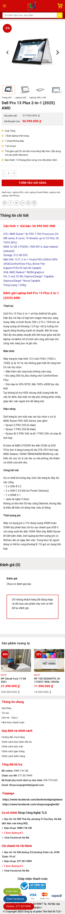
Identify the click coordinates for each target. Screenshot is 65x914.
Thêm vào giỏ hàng (32, 182)
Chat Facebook (15, 898)
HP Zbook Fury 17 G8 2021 (13, 680)
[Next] (57, 52)
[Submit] (60, 15)
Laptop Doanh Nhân (38, 192)
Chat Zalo (12, 891)
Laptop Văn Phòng (10, 195)
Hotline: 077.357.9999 (18, 906)
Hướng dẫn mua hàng (13, 737)
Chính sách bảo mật (12, 746)
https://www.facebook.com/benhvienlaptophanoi (32, 799)
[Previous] (8, 52)
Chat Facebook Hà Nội (16, 837)
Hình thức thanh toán (13, 722)
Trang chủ (7, 97)
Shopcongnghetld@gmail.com (26, 785)
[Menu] (4, 6)
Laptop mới (20, 97)
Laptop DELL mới (37, 97)
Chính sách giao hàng (13, 751)
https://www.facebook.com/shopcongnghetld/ (30, 804)
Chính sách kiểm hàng (13, 756)
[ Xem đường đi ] (13, 833)
